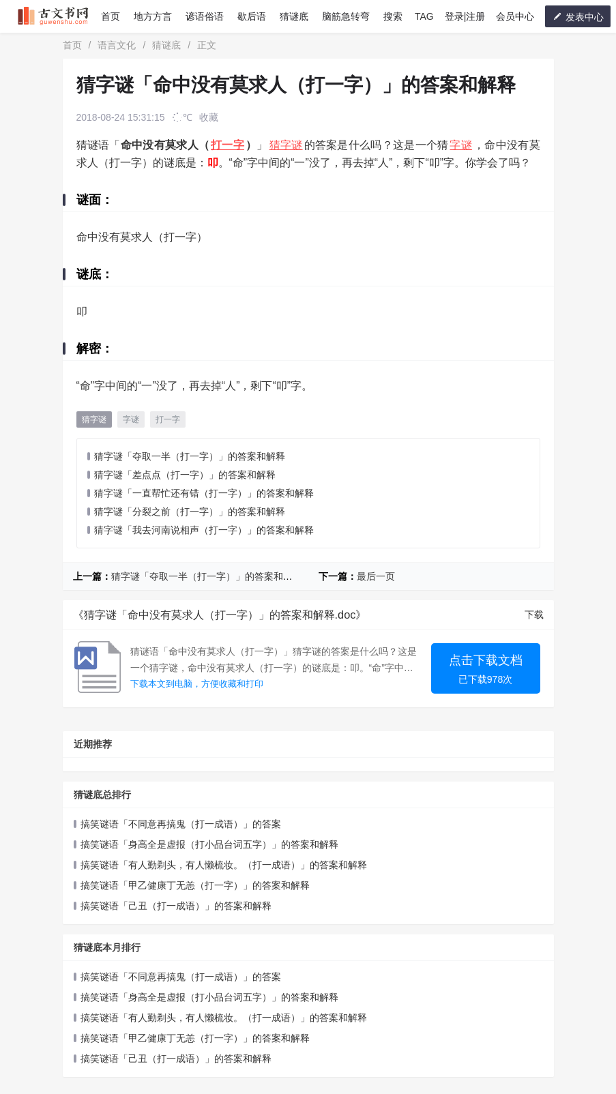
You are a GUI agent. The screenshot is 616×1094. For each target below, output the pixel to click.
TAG (424, 16)
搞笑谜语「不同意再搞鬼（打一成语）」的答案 (180, 823)
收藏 (208, 117)
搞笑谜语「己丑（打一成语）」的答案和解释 (176, 905)
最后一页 (376, 576)
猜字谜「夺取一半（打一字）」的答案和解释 (189, 456)
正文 (206, 45)
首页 (110, 16)
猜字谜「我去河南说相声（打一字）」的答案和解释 (204, 529)
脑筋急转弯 (346, 16)
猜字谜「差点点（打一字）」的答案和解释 (185, 474)
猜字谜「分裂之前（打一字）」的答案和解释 (189, 511)
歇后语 (251, 16)
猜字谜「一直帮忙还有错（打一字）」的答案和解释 (204, 493)
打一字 (227, 145)
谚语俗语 (205, 16)
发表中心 (578, 17)
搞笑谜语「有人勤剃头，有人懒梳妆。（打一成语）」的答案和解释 (223, 864)
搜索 (392, 16)
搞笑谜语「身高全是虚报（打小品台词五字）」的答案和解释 (209, 844)
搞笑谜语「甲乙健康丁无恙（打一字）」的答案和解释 (195, 885)
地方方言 (153, 16)
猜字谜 (286, 145)
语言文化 (117, 45)
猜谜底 (294, 16)
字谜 (461, 145)
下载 (534, 614)
